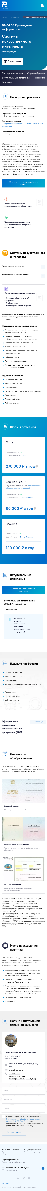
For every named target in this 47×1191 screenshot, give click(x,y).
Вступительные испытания (16, 77)
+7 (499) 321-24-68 (10, 1149)
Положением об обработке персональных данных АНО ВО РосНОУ (23, 1120)
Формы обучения (36, 73)
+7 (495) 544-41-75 (32, 1149)
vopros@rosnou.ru (10, 1159)
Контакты (7, 82)
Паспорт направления (13, 73)
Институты (15, 17)
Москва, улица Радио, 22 (17, 1167)
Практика (40, 77)
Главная (5, 17)
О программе (15, 61)
